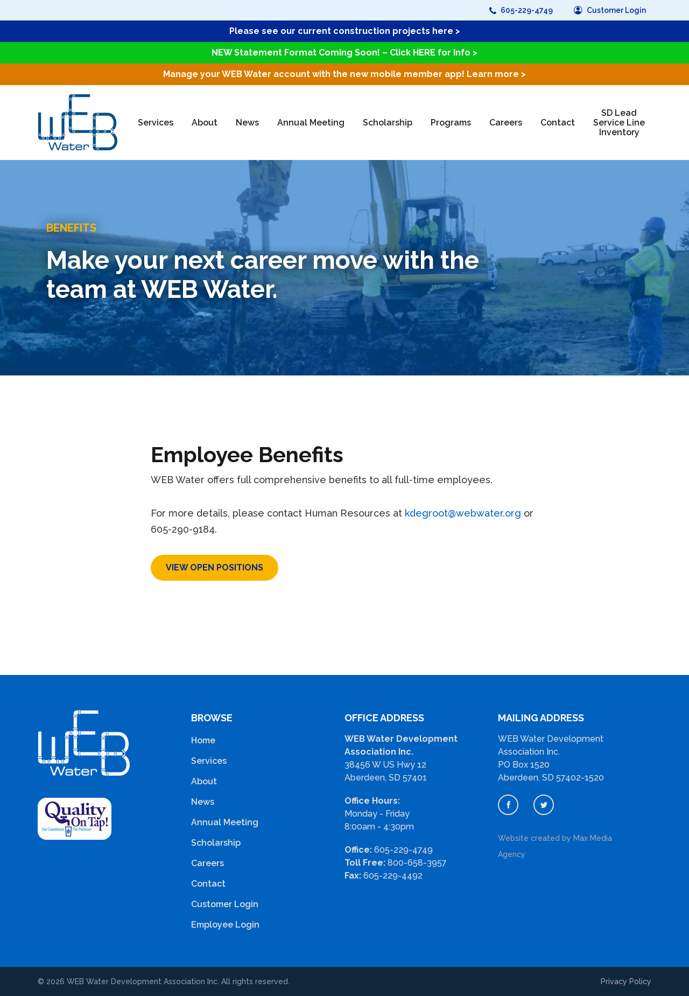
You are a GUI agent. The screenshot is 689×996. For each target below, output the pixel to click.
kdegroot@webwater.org (463, 513)
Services (155, 122)
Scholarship (387, 122)
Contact (557, 122)
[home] (77, 122)
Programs (451, 122)
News (247, 122)
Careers (505, 122)
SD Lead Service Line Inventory (619, 122)
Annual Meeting (310, 122)
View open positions (214, 567)
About (204, 122)
